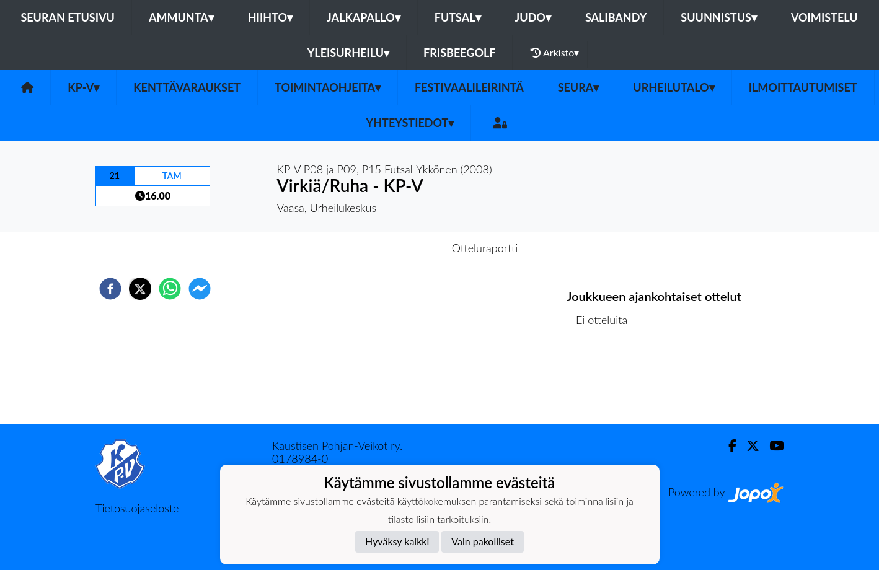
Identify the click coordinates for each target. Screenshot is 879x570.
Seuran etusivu (67, 17)
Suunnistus (719, 17)
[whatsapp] (170, 289)
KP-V (83, 87)
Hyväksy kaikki (397, 541)
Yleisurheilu (348, 52)
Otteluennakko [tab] (396, 248)
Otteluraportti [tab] (485, 248)
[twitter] (140, 289)
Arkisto (555, 52)
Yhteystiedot (410, 122)
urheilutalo (673, 87)
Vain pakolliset (482, 541)
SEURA (578, 87)
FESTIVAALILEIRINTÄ (469, 87)
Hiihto (270, 17)
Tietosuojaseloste (137, 508)
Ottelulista (606, 382)
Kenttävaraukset (187, 87)
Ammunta (181, 17)
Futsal (458, 17)
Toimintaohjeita (328, 87)
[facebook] (110, 289)
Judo (533, 17)
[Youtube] (771, 445)
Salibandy (616, 17)
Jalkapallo (363, 17)
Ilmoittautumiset (803, 87)
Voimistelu (824, 17)
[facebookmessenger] (199, 289)
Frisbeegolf (459, 52)
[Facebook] (727, 445)
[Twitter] (747, 445)
